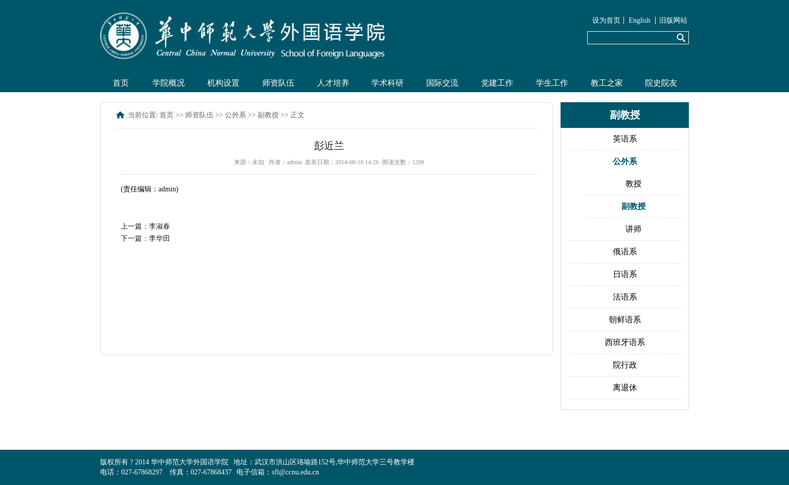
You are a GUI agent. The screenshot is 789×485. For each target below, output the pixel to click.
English (640, 20)
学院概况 (168, 83)
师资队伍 (278, 83)
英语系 (625, 138)
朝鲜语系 (625, 319)
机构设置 (223, 83)
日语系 (625, 274)
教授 (633, 183)
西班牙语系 (625, 342)
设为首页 (606, 20)
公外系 (235, 115)
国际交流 (442, 83)
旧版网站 (673, 20)
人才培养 (333, 83)
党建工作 (497, 83)
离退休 (625, 387)
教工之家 (607, 83)
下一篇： (145, 238)
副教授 (268, 115)
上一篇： (145, 226)
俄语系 (625, 251)
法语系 (625, 297)
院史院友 (661, 83)
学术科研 (387, 83)
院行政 (625, 365)
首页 (121, 83)
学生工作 (552, 83)
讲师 (633, 229)
